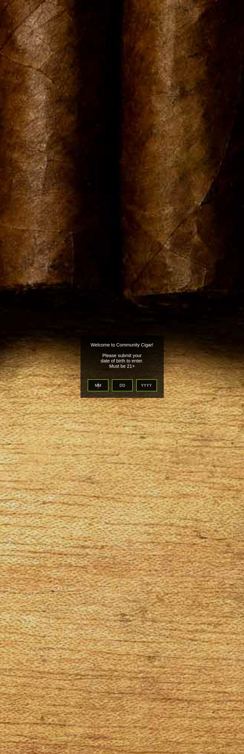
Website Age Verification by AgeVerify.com (238, 753)
